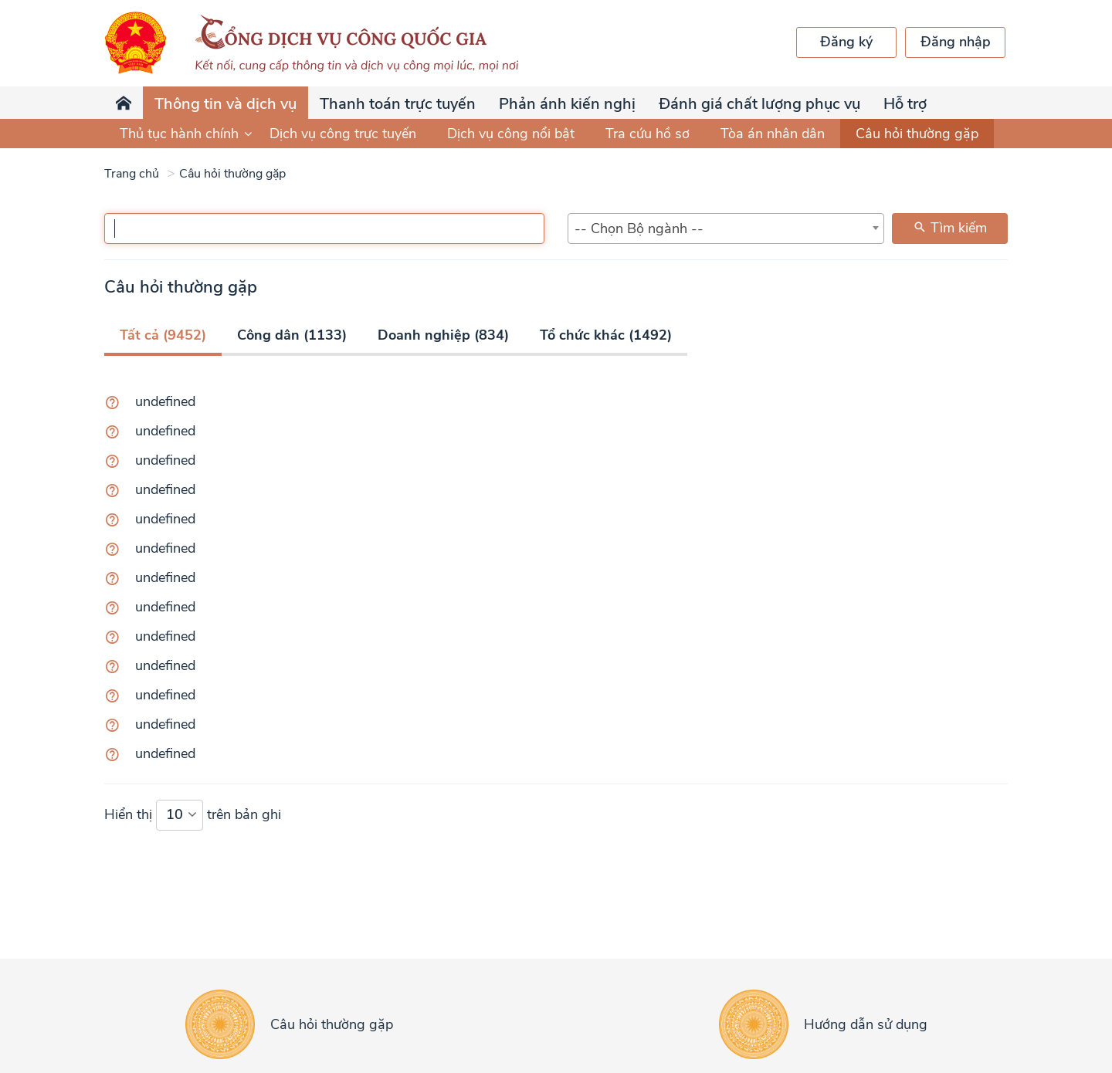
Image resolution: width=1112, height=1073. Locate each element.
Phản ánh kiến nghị (567, 103)
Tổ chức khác (606, 335)
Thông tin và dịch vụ (225, 103)
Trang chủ (131, 173)
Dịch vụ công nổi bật (511, 133)
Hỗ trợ (905, 103)
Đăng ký (846, 41)
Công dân (292, 335)
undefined (165, 401)
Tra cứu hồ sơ (647, 133)
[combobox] (726, 228)
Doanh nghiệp (443, 335)
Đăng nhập (955, 41)
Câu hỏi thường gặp (917, 133)
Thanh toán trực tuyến (398, 103)
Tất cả (163, 335)
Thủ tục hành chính (187, 133)
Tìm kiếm (950, 227)
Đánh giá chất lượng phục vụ (759, 103)
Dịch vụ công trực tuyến (343, 133)
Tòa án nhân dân (772, 133)
